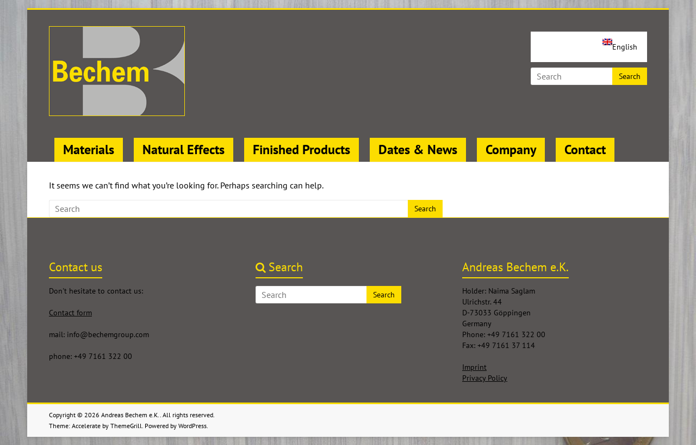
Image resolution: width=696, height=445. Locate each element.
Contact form (70, 313)
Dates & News (417, 149)
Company (511, 149)
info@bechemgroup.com (108, 334)
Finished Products (301, 149)
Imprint (474, 367)
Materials (88, 149)
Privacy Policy (484, 378)
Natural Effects (183, 149)
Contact (585, 149)
